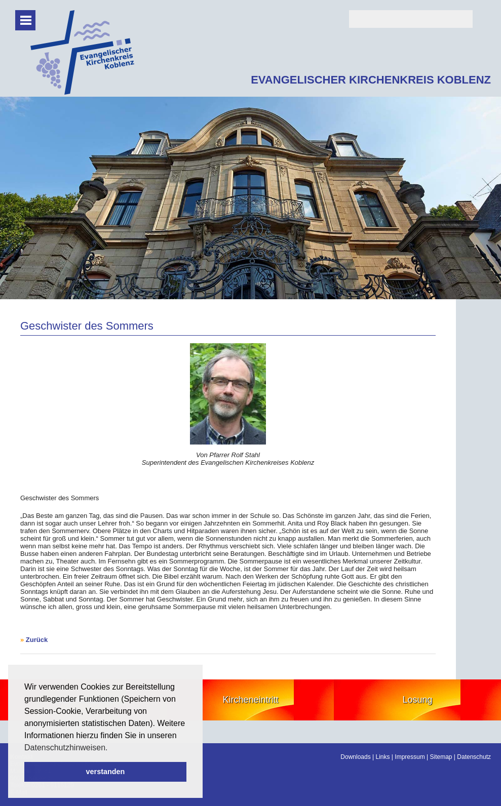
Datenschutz (474, 756)
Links (383, 756)
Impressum (410, 756)
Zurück (37, 639)
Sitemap (441, 756)
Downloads (355, 756)
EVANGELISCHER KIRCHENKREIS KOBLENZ (371, 79)
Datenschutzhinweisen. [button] (66, 747)
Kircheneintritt (250, 700)
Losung (418, 700)
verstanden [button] (105, 772)
